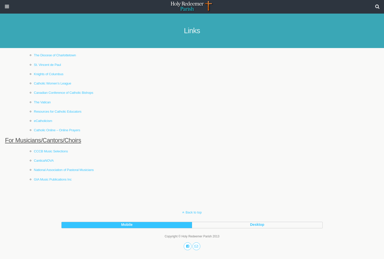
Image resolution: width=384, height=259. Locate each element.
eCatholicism (43, 121)
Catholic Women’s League (52, 83)
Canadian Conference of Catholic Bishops (63, 93)
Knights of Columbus (48, 74)
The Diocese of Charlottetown (55, 55)
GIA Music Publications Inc (53, 179)
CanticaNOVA (44, 160)
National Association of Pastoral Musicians (64, 170)
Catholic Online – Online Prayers (57, 130)
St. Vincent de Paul (47, 65)
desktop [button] (257, 225)
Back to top (193, 212)
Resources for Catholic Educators (58, 111)
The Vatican (42, 102)
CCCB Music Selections (51, 151)
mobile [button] (127, 225)
